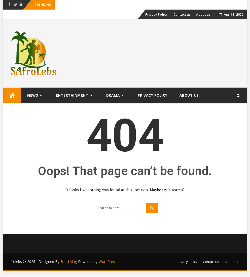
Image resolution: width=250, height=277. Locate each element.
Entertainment (72, 95)
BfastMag (69, 261)
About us (203, 14)
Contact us (181, 14)
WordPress (108, 261)
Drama (113, 95)
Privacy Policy (156, 14)
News (32, 95)
